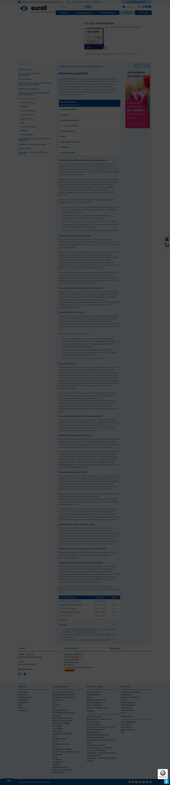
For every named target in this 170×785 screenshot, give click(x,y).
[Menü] (166, 770)
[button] (66, 399)
